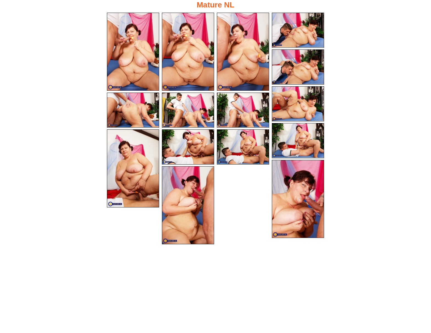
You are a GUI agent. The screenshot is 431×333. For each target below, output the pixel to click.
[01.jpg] (133, 52)
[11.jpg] (133, 168)
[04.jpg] (298, 30)
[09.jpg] (243, 110)
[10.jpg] (298, 140)
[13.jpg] (243, 147)
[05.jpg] (298, 67)
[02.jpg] (188, 52)
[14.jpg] (298, 199)
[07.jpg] (133, 110)
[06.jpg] (298, 103)
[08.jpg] (188, 110)
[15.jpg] (188, 205)
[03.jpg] (243, 52)
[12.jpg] (188, 147)
